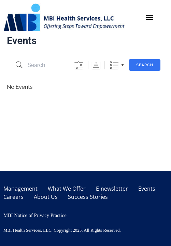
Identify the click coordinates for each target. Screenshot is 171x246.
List (114, 65)
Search (144, 65)
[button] (149, 17)
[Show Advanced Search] (78, 65)
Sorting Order (96, 65)
